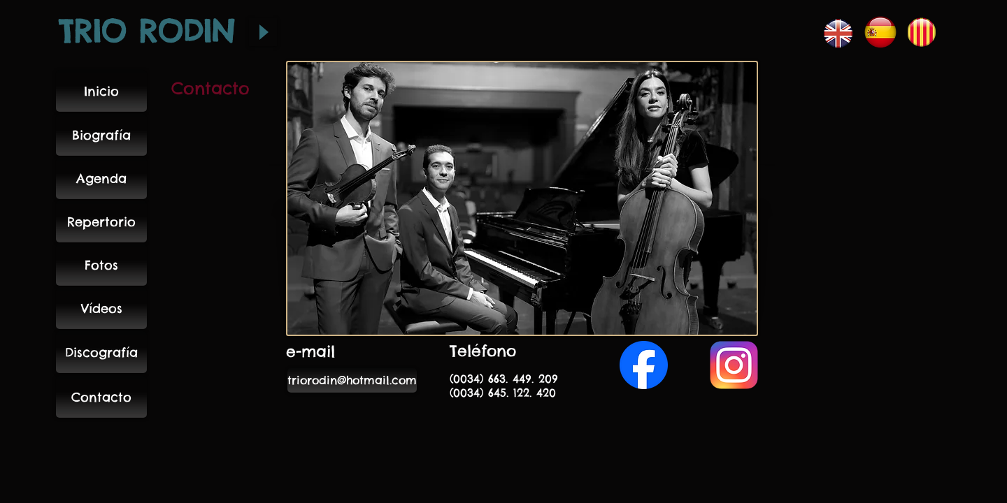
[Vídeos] (101, 308)
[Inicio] (101, 91)
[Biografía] (101, 135)
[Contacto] (101, 397)
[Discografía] (101, 352)
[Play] (263, 32)
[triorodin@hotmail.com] (352, 380)
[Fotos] (101, 265)
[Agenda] (101, 178)
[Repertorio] (101, 221)
